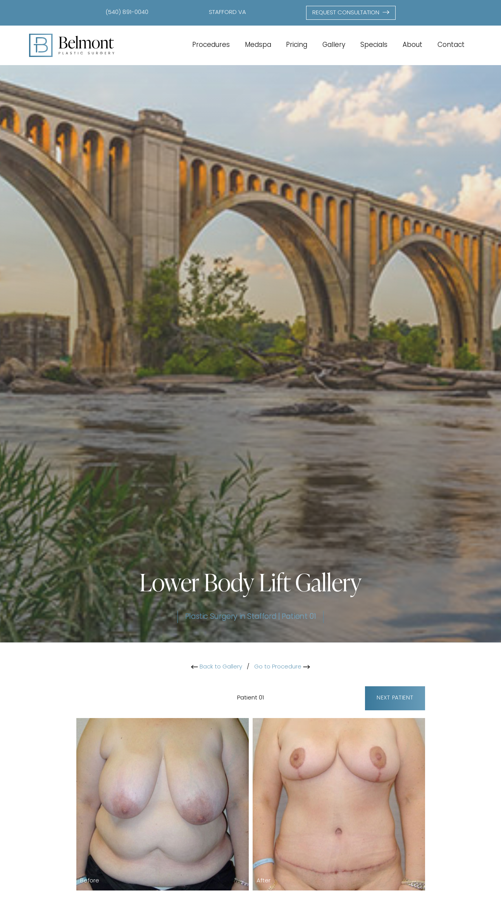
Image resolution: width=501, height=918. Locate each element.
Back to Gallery (216, 667)
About (412, 45)
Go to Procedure (282, 667)
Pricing (296, 45)
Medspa (258, 45)
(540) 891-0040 (126, 13)
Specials (373, 45)
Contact (451, 45)
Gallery (333, 45)
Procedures (211, 45)
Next (395, 698)
